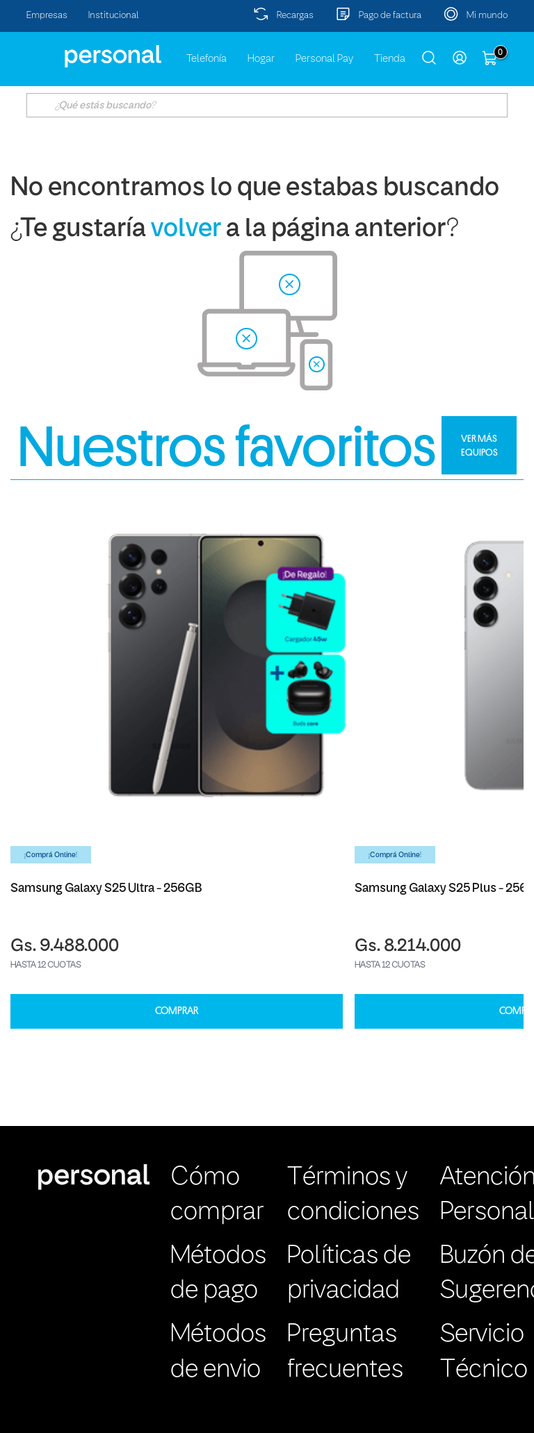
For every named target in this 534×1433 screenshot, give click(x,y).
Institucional (113, 15)
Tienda (389, 59)
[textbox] (266, 105)
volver (186, 229)
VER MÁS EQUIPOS (479, 445)
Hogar (261, 59)
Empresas (46, 15)
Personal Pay (324, 59)
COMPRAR (176, 1011)
